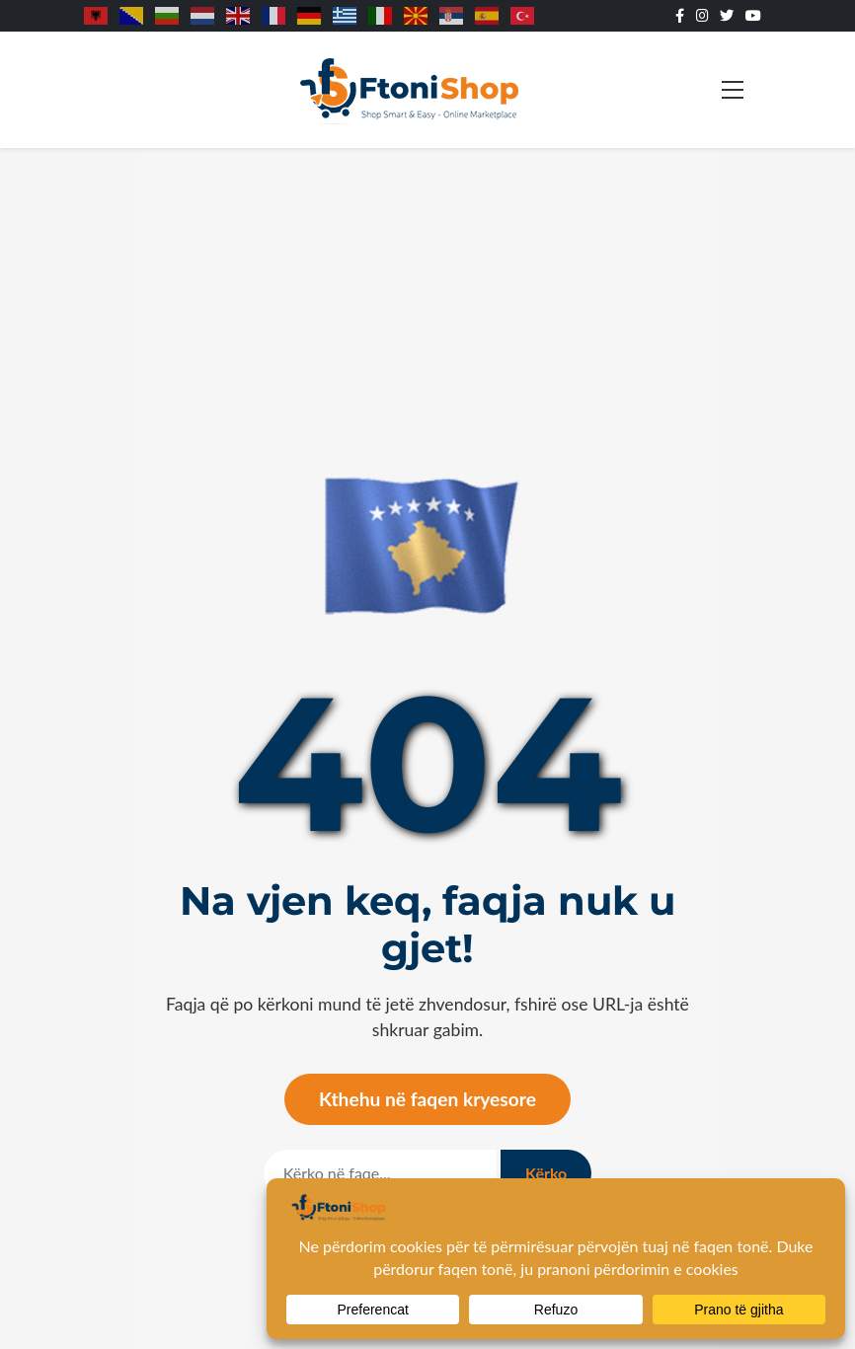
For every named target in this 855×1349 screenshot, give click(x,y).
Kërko (546, 1172)
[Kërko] (380, 1173)
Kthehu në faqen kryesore (427, 1098)
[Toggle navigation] (732, 90)
